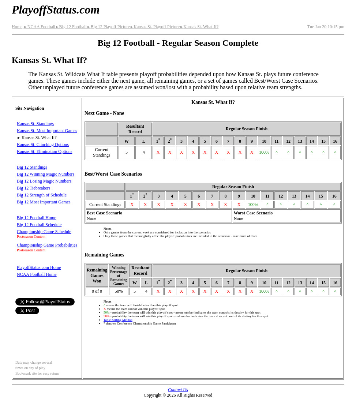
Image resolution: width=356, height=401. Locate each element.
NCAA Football (39, 26)
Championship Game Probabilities (47, 245)
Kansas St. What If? (199, 26)
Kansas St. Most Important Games (47, 130)
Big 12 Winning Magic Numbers (45, 174)
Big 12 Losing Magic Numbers (44, 181)
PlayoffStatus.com (56, 9)
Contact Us (178, 389)
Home (17, 26)
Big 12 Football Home (36, 217)
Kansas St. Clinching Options (43, 144)
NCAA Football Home (37, 274)
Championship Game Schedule (44, 231)
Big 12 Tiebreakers (33, 188)
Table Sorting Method (118, 320)
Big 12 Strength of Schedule (42, 195)
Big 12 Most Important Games (44, 202)
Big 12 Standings (32, 167)
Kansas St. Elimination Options (44, 151)
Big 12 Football (71, 26)
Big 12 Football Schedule (39, 224)
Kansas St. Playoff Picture (155, 26)
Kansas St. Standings (35, 123)
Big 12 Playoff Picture (108, 26)
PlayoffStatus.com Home (39, 267)
